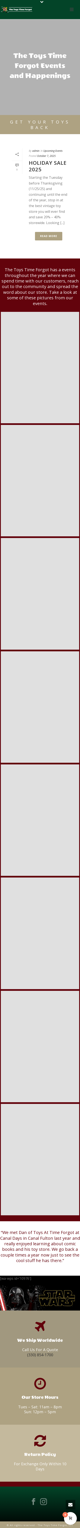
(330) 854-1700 (40, 1354)
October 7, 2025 (46, 156)
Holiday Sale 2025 (48, 166)
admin (35, 151)
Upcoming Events (53, 151)
